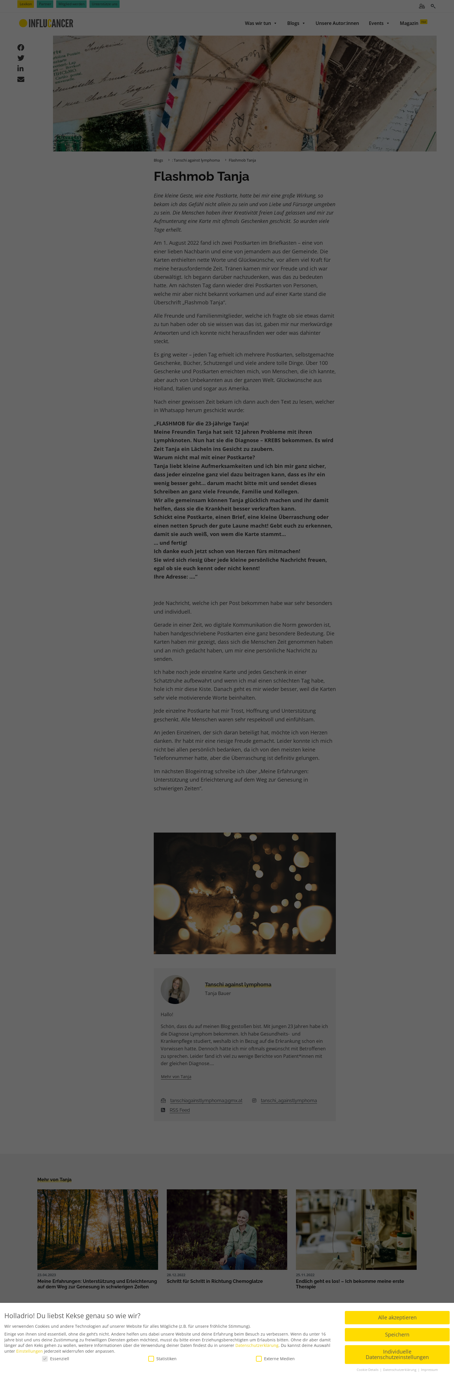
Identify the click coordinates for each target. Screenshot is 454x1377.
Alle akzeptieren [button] (397, 1317)
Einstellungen (29, 1351)
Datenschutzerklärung (257, 1345)
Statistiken (162, 1358)
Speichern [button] (397, 1334)
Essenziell (55, 1358)
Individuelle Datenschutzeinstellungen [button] (397, 1354)
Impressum (429, 1370)
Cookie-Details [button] (368, 1370)
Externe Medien (275, 1358)
